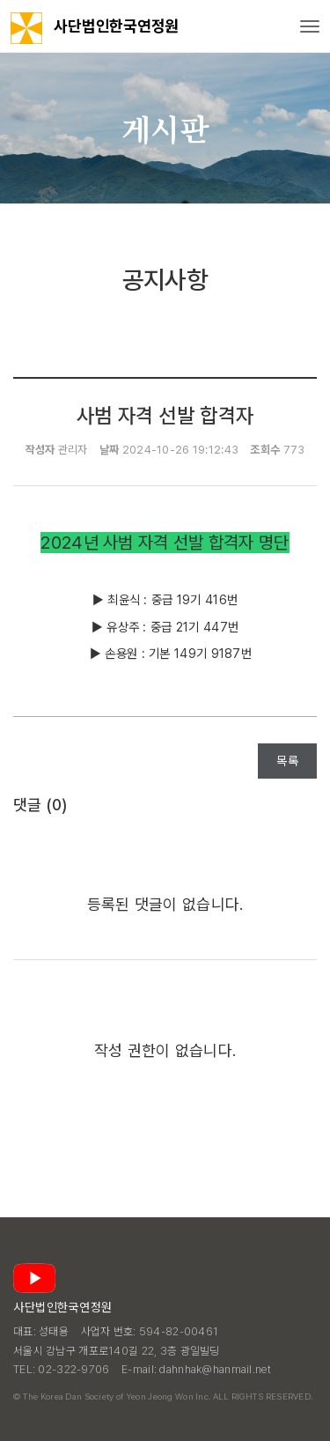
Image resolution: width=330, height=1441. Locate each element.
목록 (287, 761)
